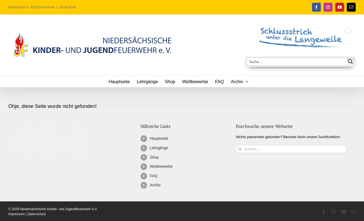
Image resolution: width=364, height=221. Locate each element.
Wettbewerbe (161, 166)
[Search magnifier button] (350, 61)
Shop (154, 157)
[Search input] (296, 61)
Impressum (17, 214)
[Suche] (240, 149)
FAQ (154, 176)
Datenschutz (36, 214)
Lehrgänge (159, 148)
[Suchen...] (291, 149)
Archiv (155, 185)
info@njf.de (67, 7)
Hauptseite (159, 138)
